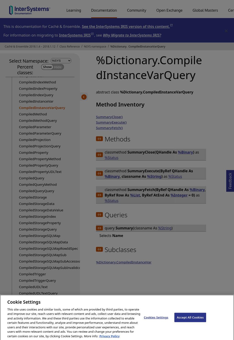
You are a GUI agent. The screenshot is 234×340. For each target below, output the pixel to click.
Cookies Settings (156, 322)
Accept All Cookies (190, 322)
